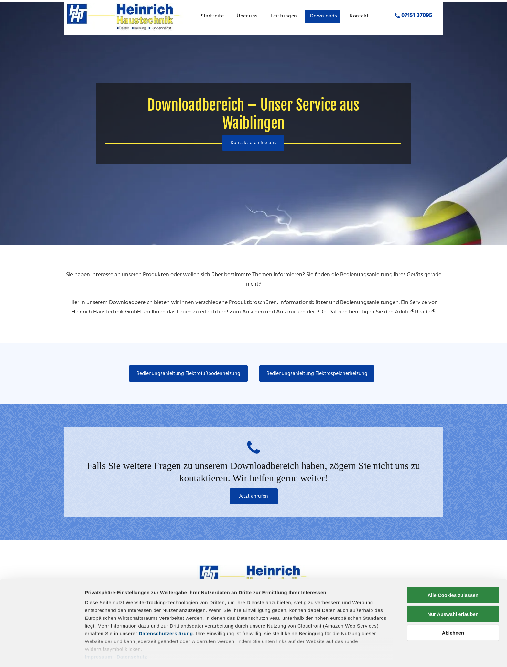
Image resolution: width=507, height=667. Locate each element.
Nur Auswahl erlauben (453, 591)
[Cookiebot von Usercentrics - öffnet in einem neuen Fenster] (42, 654)
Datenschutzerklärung (166, 611)
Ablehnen (453, 610)
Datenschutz (131, 634)
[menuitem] (214, 16)
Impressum (98, 634)
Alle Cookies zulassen (453, 572)
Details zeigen (344, 654)
